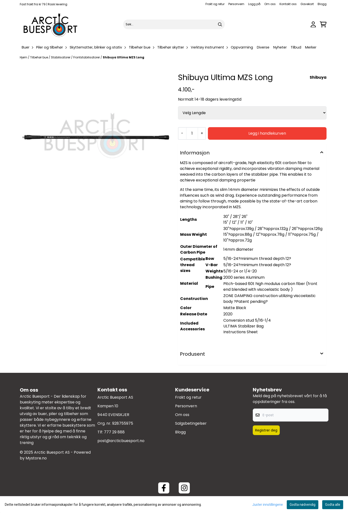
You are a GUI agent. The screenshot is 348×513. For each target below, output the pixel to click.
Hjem (24, 57)
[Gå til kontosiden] (313, 24)
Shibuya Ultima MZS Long (123, 57)
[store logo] (51, 24)
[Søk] (174, 24)
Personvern (236, 4)
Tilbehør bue (39, 57)
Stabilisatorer (61, 57)
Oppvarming (242, 47)
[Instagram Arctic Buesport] (184, 487)
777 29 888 (114, 432)
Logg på (254, 4)
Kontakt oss (288, 4)
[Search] (220, 24)
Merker (310, 47)
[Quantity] (192, 133)
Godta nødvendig (302, 504)
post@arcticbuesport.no (120, 441)
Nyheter (280, 47)
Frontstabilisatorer (87, 57)
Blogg (322, 4)
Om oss (270, 4)
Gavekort (307, 4)
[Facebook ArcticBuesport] (163, 487)
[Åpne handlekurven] (323, 24)
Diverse (263, 47)
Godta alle (332, 504)
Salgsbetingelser (191, 423)
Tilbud (296, 47)
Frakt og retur (215, 4)
